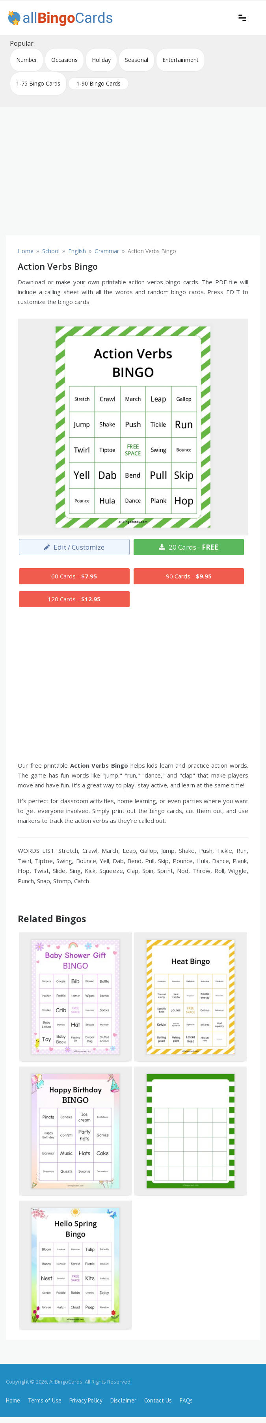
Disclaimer (123, 1400)
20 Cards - (188, 547)
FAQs (186, 1400)
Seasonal (136, 59)
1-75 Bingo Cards (38, 83)
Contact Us (158, 1400)
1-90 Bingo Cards (98, 83)
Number (26, 59)
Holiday (101, 59)
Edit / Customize (74, 547)
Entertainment (180, 59)
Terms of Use (44, 1400)
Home (13, 1400)
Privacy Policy (85, 1400)
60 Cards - (74, 576)
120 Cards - (74, 599)
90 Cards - (189, 576)
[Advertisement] (133, 168)
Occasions (64, 59)
